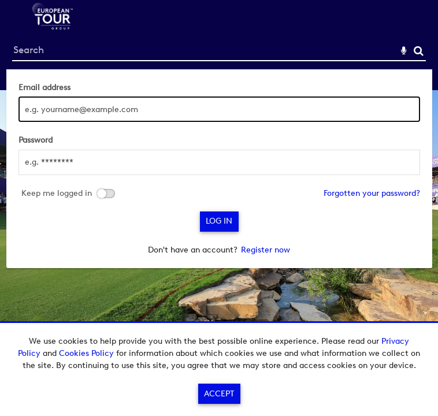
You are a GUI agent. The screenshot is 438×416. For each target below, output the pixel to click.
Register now (265, 250)
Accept (219, 394)
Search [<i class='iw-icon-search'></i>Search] (419, 50)
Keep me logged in (56, 194)
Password (35, 140)
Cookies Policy (86, 353)
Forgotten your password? (372, 193)
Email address (44, 87)
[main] (219, 168)
